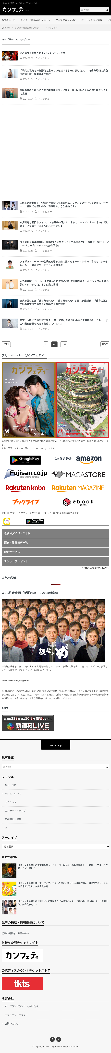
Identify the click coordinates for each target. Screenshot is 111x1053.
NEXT (105, 344)
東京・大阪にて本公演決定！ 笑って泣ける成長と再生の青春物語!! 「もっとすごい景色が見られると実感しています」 (64, 322)
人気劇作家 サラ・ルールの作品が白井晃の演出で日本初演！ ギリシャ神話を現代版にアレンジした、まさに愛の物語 (64, 283)
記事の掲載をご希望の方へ (15, 933)
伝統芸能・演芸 (13, 819)
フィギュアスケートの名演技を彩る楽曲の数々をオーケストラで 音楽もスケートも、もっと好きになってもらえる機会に (64, 263)
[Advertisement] (55, 151)
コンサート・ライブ (15, 810)
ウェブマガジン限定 (66, 20)
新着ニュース (8, 20)
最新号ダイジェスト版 (17, 533)
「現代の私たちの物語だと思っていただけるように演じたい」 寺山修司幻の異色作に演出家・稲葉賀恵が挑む (64, 72)
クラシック (10, 802)
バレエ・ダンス (13, 793)
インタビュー (45, 58)
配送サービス (12, 551)
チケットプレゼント (16, 561)
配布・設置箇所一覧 (16, 542)
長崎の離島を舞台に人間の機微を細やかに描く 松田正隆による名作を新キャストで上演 (64, 92)
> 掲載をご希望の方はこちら (95, 568)
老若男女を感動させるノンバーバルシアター (43, 53)
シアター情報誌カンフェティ (35, 20)
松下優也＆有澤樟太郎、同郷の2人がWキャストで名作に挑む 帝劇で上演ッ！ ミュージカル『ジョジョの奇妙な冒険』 (64, 244)
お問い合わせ (12, 1023)
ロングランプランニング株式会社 (22, 1006)
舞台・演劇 (10, 785)
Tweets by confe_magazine (15, 680)
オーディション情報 (91, 20)
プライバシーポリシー (16, 1015)
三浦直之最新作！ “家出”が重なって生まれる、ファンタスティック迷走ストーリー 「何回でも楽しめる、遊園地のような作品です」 (64, 205)
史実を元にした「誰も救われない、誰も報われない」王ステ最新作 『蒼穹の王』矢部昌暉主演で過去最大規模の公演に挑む (64, 302)
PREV (6, 344)
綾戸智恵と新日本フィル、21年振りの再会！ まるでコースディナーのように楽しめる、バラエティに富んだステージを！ (64, 224)
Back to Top (55, 745)
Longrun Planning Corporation (64, 1046)
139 (64, 344)
